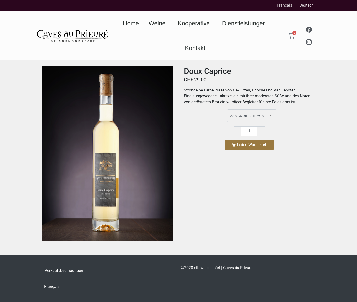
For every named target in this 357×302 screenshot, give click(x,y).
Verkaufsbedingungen (64, 270)
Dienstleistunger (244, 23)
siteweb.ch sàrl (207, 267)
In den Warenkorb (252, 144)
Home (131, 23)
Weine (158, 23)
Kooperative (195, 23)
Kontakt (195, 48)
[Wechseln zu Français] (52, 286)
